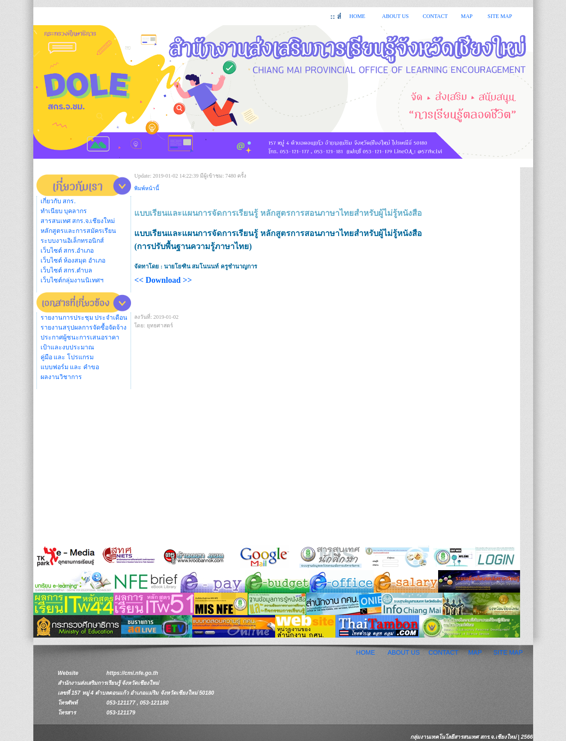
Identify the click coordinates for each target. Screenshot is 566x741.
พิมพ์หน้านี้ (146, 188)
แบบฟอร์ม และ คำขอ (70, 367)
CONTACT (435, 16)
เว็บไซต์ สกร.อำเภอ (67, 250)
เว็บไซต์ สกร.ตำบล (66, 270)
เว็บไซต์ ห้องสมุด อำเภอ (73, 260)
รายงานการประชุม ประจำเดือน (84, 317)
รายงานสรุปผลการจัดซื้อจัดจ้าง (84, 327)
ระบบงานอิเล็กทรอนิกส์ (72, 240)
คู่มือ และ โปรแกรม (67, 357)
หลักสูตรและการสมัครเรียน (78, 231)
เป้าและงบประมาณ (67, 347)
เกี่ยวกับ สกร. (58, 201)
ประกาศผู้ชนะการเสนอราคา (80, 337)
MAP (466, 16)
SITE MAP (500, 16)
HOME (357, 16)
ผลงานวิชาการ (61, 377)
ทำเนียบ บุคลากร (64, 211)
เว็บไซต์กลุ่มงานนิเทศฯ (72, 280)
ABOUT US (395, 16)
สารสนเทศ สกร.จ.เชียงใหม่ (78, 221)
